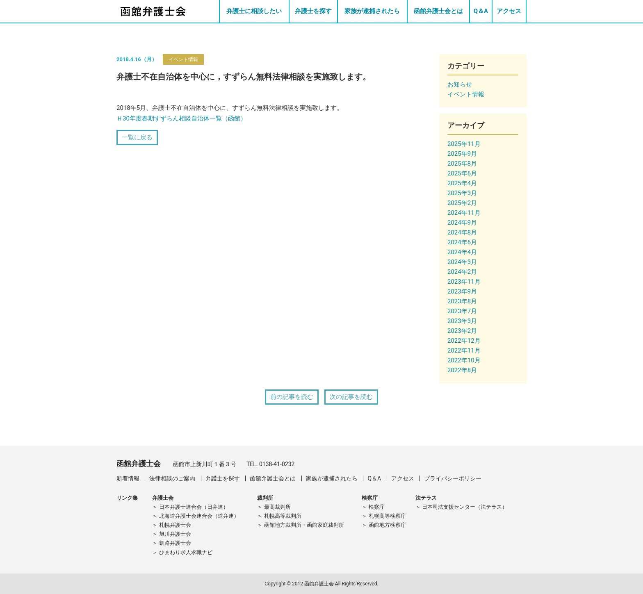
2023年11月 (464, 281)
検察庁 (377, 507)
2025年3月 (462, 193)
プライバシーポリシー (452, 478)
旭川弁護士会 (175, 534)
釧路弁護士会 (175, 543)
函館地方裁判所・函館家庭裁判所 (304, 525)
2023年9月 (462, 291)
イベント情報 (183, 59)
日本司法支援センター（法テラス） (464, 507)
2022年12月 (464, 340)
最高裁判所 (277, 507)
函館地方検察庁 (387, 525)
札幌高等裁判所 (282, 516)
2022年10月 (464, 360)
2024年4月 (462, 252)
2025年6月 (462, 173)
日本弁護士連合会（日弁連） (193, 507)
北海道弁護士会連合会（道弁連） (199, 516)
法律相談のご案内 (172, 478)
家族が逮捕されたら (372, 11)
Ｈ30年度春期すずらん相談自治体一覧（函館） (181, 118)
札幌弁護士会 (175, 525)
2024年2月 (462, 271)
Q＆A (481, 11)
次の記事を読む (351, 397)
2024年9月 (462, 222)
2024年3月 (462, 262)
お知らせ (459, 84)
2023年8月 (462, 301)
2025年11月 (464, 144)
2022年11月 (464, 350)
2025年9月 (462, 153)
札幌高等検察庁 (387, 516)
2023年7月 (462, 311)
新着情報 (127, 478)
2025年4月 (462, 183)
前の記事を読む (291, 397)
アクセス (509, 11)
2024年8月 (462, 232)
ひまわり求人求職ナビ (185, 552)
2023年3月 (462, 321)
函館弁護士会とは (438, 11)
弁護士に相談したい (254, 11)
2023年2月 (462, 331)
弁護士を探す (313, 11)
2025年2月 (462, 203)
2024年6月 (462, 242)
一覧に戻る (137, 137)
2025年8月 (462, 163)
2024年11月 (464, 212)
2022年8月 (462, 370)
